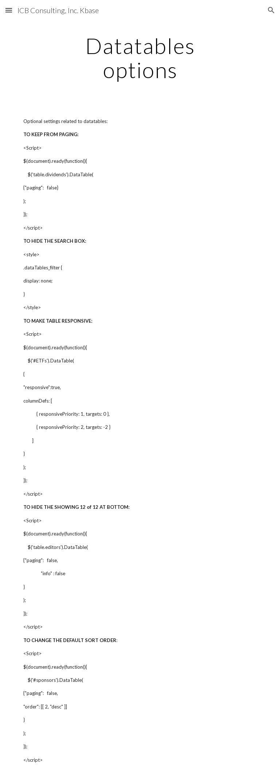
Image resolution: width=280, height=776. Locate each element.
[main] (139, 58)
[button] (9, 10)
